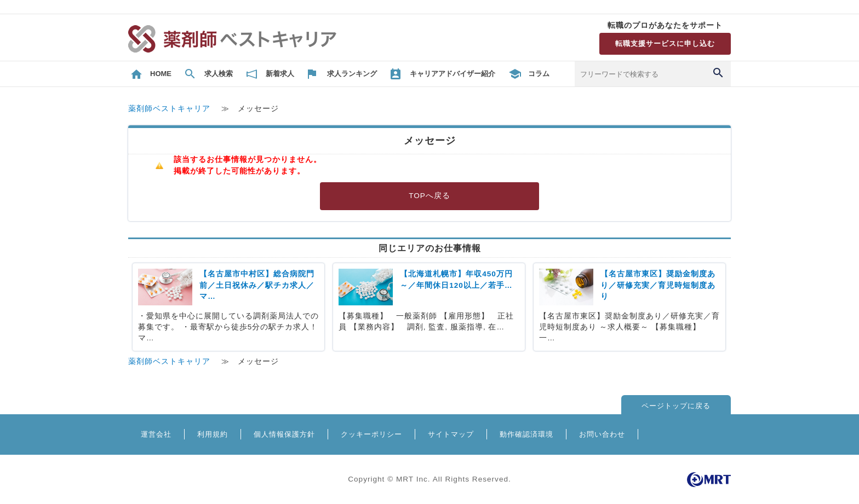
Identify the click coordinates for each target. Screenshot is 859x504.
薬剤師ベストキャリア (169, 109)
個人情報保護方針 (284, 434)
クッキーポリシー (371, 434)
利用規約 (212, 434)
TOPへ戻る (429, 196)
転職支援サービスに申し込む (665, 43)
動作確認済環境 (526, 434)
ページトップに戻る (676, 406)
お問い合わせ (602, 434)
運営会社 (156, 434)
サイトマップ (451, 434)
